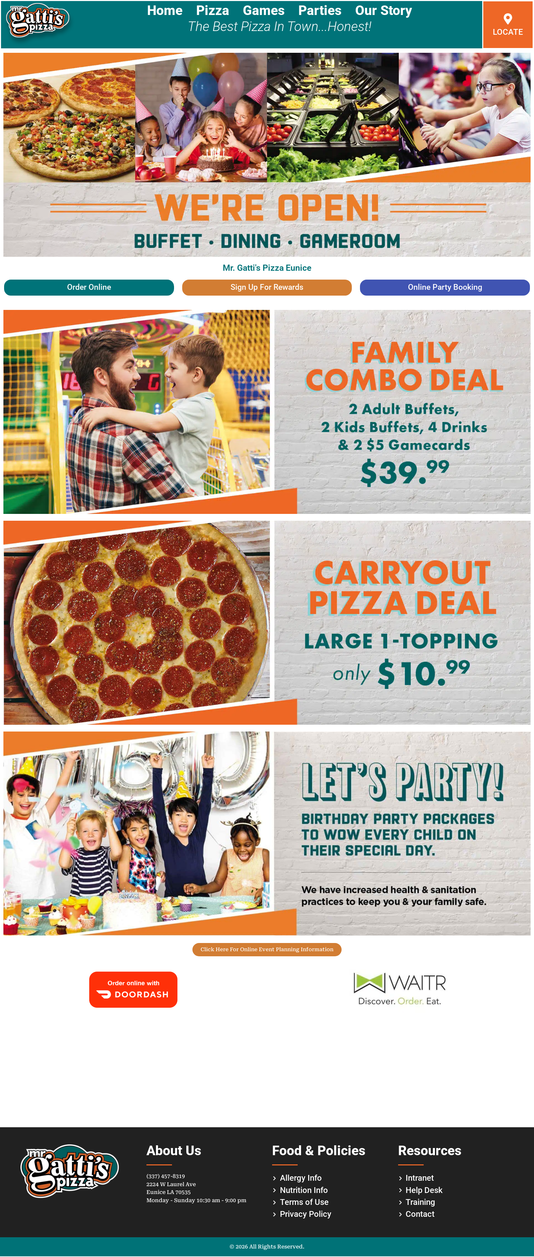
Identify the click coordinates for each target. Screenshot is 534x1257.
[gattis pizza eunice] (267, 1073)
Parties (320, 10)
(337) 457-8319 (165, 1177)
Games (264, 10)
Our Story (383, 10)
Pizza (212, 10)
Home (165, 10)
